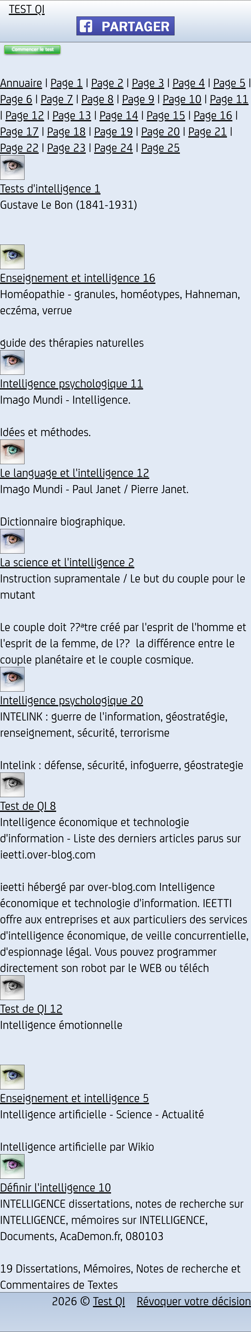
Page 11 (229, 98)
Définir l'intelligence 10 (55, 1187)
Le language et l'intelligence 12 (74, 472)
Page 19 (113, 131)
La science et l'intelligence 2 (67, 562)
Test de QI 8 (28, 805)
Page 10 (182, 98)
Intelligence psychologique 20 (71, 700)
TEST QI (27, 8)
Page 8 (97, 98)
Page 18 (66, 131)
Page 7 (57, 98)
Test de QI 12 (31, 1008)
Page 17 (19, 131)
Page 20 (160, 131)
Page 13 (71, 115)
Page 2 (107, 82)
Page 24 (113, 147)
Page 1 (66, 82)
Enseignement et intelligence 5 (74, 1097)
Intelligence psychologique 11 (71, 383)
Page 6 (16, 98)
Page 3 (148, 82)
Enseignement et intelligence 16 (77, 277)
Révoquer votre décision (194, 1300)
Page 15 (166, 115)
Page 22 (19, 147)
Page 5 (229, 82)
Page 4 (189, 82)
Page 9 (138, 98)
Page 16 (213, 115)
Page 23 (66, 147)
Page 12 (24, 115)
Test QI (109, 1300)
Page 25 (160, 147)
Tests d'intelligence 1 (50, 188)
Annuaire (21, 82)
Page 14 (119, 115)
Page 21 (207, 131)
